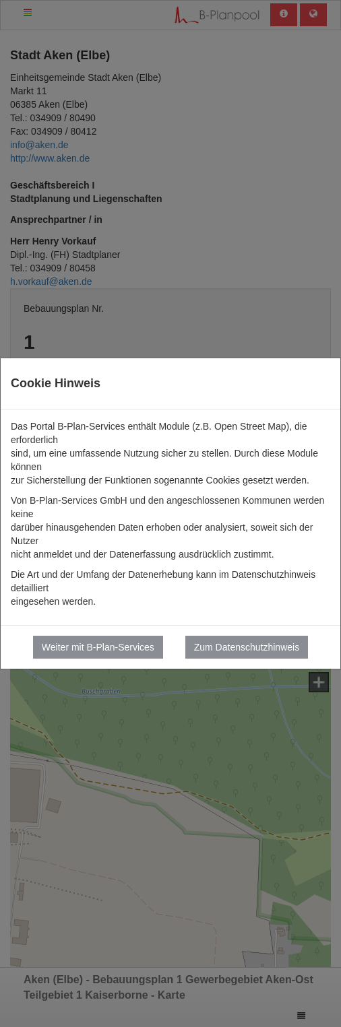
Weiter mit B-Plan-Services (98, 647)
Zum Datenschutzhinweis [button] (246, 647)
